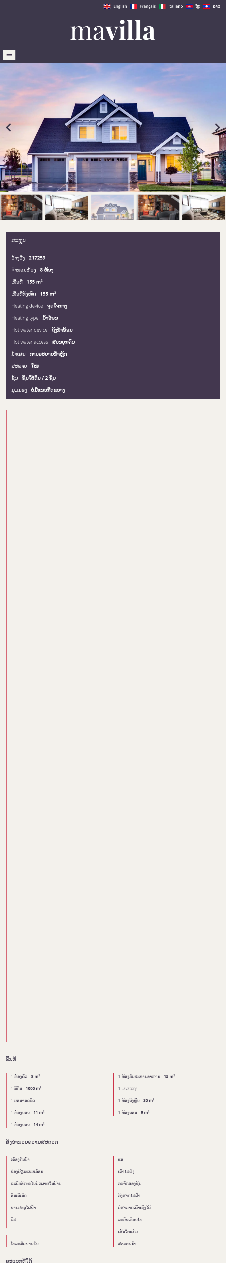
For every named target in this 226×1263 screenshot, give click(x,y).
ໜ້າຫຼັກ (113, 29)
